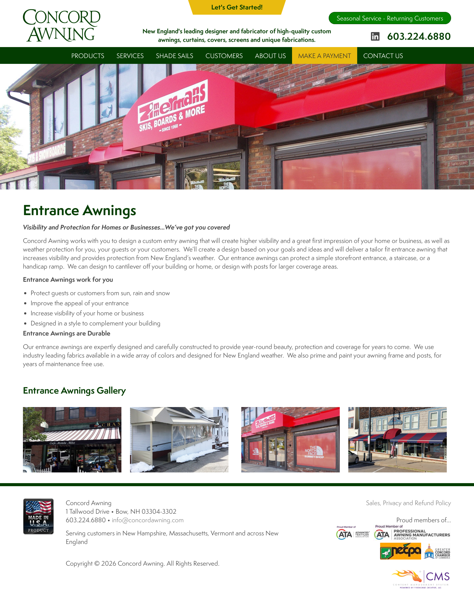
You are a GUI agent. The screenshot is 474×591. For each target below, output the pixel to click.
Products (87, 55)
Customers (224, 55)
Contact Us (383, 55)
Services (130, 55)
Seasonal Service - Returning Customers (390, 18)
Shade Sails (174, 55)
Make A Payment (324, 55)
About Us (270, 55)
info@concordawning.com (148, 520)
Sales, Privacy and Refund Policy (408, 502)
